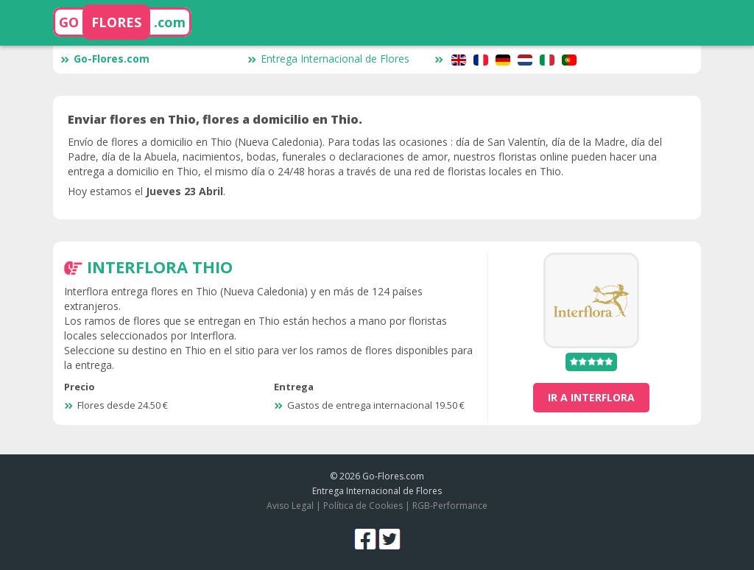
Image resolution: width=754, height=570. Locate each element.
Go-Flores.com (104, 59)
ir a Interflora (591, 397)
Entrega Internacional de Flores (328, 59)
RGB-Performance (449, 505)
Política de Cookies (363, 505)
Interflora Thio (160, 267)
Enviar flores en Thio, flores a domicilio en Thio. (215, 119)
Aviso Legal (290, 505)
